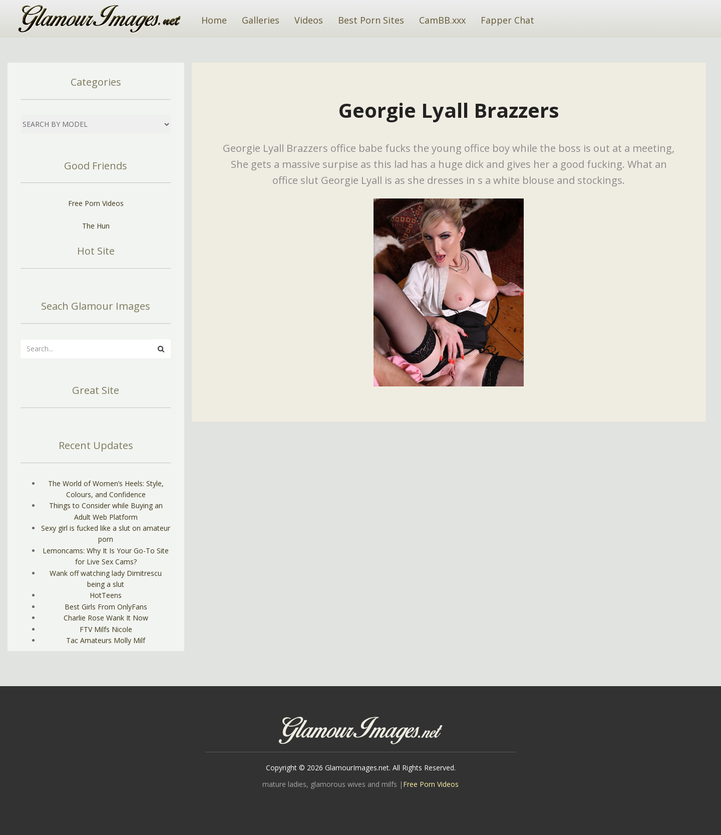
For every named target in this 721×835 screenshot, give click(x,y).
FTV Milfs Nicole (106, 629)
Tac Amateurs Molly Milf (105, 640)
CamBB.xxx (442, 20)
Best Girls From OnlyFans (106, 606)
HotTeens (106, 595)
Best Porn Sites (371, 20)
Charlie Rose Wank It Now (106, 617)
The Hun (96, 226)
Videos (308, 20)
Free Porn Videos (96, 203)
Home (214, 20)
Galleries (260, 20)
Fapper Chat (507, 20)
